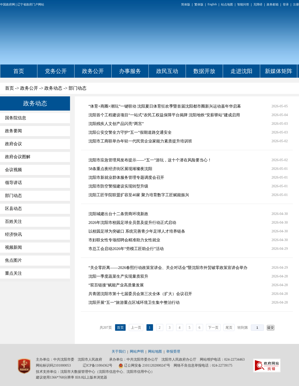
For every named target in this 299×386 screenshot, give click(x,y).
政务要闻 (13, 131)
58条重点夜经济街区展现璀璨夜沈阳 (120, 169)
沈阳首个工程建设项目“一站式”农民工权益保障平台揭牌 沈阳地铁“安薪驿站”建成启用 (164, 115)
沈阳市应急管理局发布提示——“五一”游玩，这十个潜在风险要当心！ (150, 160)
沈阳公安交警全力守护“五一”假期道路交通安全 (130, 132)
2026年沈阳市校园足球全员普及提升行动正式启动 (132, 222)
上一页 (136, 327)
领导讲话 (13, 182)
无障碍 (257, 4)
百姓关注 (13, 221)
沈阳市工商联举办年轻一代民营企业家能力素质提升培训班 (140, 141)
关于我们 (119, 351)
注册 (296, 4)
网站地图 (155, 351)
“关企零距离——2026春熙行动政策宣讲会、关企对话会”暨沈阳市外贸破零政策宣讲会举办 (167, 267)
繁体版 (198, 4)
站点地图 (227, 4)
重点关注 (13, 273)
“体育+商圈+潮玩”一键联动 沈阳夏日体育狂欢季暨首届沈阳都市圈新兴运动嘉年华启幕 (164, 106)
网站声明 (137, 351)
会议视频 (13, 169)
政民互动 (167, 71)
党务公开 (56, 71)
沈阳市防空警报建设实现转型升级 (118, 186)
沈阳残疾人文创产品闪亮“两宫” (116, 124)
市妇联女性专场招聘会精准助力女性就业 (124, 240)
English (212, 4)
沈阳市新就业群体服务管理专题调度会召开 (126, 177)
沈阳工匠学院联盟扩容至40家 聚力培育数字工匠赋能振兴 (138, 195)
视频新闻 (13, 247)
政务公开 (93, 71)
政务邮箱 (273, 4)
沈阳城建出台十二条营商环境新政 (118, 214)
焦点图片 (13, 260)
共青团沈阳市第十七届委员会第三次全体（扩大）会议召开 (140, 294)
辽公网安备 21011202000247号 (144, 365)
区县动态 (13, 208)
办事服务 (130, 71)
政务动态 (53, 88)
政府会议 (13, 143)
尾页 (228, 327)
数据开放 (204, 71)
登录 (286, 4)
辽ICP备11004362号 (97, 365)
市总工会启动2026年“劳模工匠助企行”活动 (126, 249)
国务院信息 (15, 118)
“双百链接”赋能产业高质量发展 (116, 285)
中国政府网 (7, 4)
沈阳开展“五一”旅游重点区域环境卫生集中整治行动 (134, 302)
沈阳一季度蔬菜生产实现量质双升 (118, 276)
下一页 (213, 327)
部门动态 (77, 88)
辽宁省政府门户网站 (30, 4)
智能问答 (243, 4)
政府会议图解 (17, 156)
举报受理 (173, 351)
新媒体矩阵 (278, 71)
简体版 (185, 4)
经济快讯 (13, 234)
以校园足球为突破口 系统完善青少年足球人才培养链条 (136, 231)
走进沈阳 (241, 71)
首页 (18, 71)
